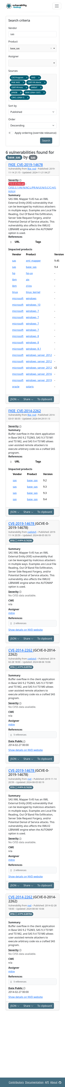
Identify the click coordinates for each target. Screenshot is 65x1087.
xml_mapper (33, 260)
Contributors (16, 1082)
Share (28, 399)
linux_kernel (33, 292)
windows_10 (33, 304)
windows (31, 298)
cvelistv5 (31, 531)
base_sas (31, 267)
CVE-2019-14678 (21, 523)
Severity (14, 180)
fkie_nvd (31, 168)
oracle (15, 386)
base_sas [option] (31, 48)
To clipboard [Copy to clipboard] (44, 399)
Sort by (12, 106)
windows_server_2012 (39, 355)
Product (13, 41)
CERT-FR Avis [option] (19, 87)
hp (13, 273)
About (53, 1082)
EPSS (14, 540)
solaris (30, 386)
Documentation (34, 1082)
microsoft (17, 298)
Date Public (16, 741)
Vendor (12, 28)
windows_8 (32, 336)
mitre (11, 613)
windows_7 (32, 311)
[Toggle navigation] (56, 6)
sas (33, 157)
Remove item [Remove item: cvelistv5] (27, 77)
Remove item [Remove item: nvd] (39, 77)
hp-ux (29, 273)
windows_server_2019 (39, 380)
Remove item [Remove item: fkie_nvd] (23, 82)
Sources (13, 71)
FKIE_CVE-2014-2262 (24, 410)
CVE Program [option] (19, 77)
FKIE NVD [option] (17, 82)
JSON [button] (15, 399)
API (47, 1082)
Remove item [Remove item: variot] (41, 87)
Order (11, 119)
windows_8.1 (33, 349)
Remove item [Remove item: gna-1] (28, 97)
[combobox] (32, 48)
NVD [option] (35, 77)
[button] (32, 623)
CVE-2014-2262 (20, 650)
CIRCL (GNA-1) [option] (20, 97)
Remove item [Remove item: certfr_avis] (26, 87)
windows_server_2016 (39, 374)
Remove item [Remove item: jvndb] (21, 92)
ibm (14, 279)
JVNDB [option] (16, 92)
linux (15, 292)
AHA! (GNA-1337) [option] (35, 92)
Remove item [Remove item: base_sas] (51, 48)
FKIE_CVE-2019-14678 (25, 164)
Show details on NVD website (25, 629)
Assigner (13, 56)
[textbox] (31, 97)
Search (46, 140)
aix (27, 279)
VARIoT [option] (36, 87)
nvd (29, 778)
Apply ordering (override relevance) (35, 133)
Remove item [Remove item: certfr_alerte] (45, 82)
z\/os (29, 286)
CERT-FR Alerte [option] (36, 82)
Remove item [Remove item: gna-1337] (44, 92)
